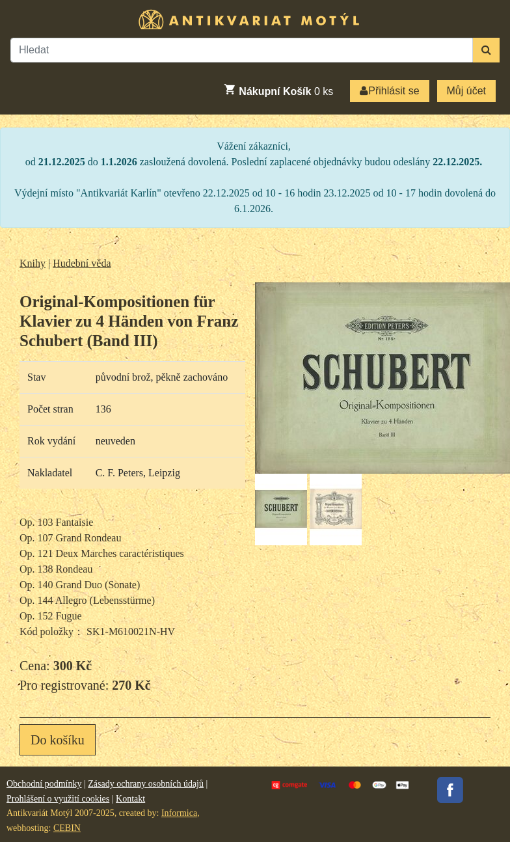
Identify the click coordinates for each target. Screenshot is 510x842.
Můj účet (466, 90)
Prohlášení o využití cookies (58, 799)
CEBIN (67, 828)
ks (278, 90)
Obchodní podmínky (44, 784)
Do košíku (58, 740)
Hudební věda (82, 263)
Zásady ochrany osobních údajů (146, 784)
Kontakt (130, 799)
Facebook (450, 790)
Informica (179, 813)
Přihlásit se (389, 90)
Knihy (33, 263)
